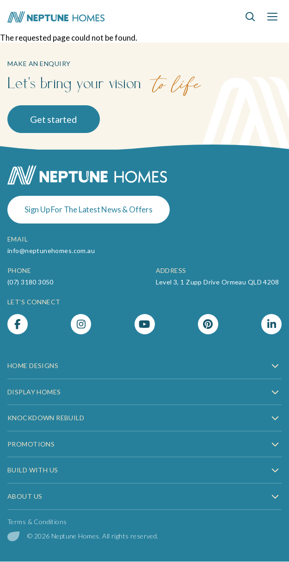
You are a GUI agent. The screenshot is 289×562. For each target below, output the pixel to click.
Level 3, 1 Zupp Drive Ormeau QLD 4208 (217, 282)
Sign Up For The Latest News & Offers (89, 209)
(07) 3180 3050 (30, 282)
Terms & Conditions (37, 522)
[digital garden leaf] (13, 536)
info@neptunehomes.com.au (51, 250)
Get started (53, 119)
